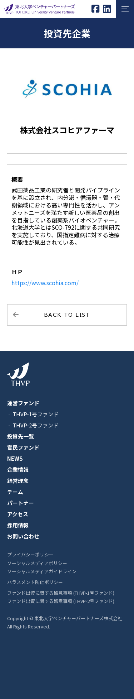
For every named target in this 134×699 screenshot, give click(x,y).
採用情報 (18, 525)
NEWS (15, 458)
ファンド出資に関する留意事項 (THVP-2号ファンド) (60, 601)
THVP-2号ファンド (36, 425)
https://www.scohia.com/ (45, 282)
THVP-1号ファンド (36, 414)
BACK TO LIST (67, 314)
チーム (15, 491)
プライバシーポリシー (30, 554)
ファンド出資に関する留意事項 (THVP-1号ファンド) (60, 592)
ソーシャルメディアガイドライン (41, 571)
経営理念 (18, 480)
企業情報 (18, 469)
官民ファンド (23, 447)
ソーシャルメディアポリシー (37, 563)
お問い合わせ (23, 536)
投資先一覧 (20, 436)
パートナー (20, 503)
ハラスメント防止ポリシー (35, 582)
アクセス (17, 514)
